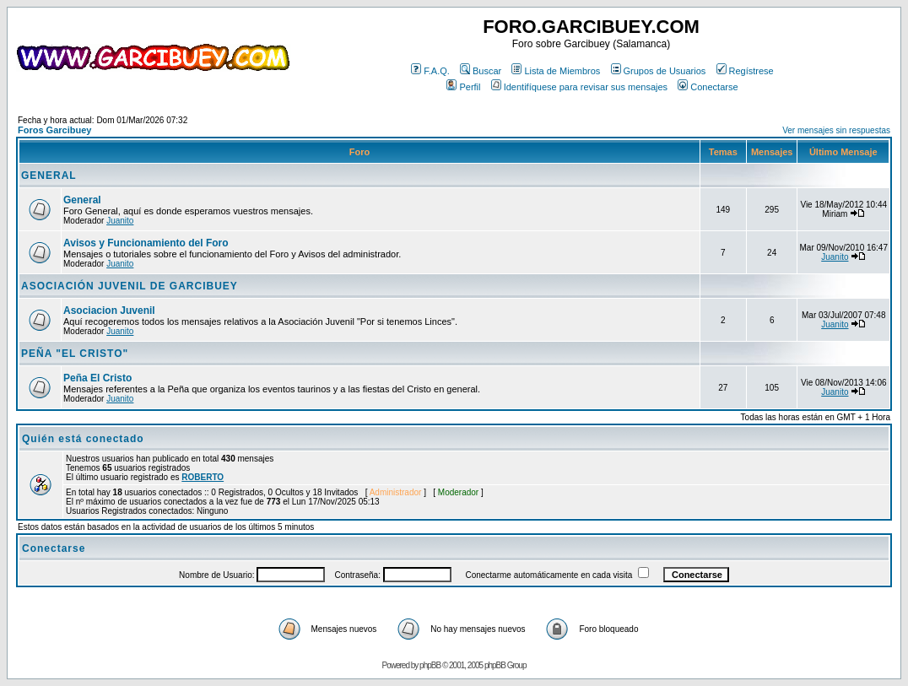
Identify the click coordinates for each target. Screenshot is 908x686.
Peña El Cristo (97, 378)
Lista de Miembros (555, 71)
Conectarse (708, 87)
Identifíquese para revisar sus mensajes (579, 87)
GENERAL (49, 175)
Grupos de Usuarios (658, 71)
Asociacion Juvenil (109, 310)
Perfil (463, 87)
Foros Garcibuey (54, 130)
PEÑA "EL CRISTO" (74, 353)
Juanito (119, 220)
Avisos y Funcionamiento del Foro (146, 243)
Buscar (480, 71)
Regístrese (745, 71)
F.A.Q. (430, 71)
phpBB (429, 665)
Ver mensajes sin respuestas (836, 130)
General (82, 200)
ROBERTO (202, 477)
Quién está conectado (83, 439)
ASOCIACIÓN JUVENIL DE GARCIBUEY (129, 286)
